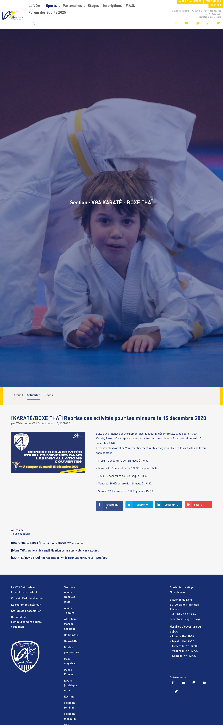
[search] (33, 23)
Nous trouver (178, 592)
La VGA (34, 6)
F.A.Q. (130, 6)
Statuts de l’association (26, 611)
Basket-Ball (71, 641)
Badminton (71, 635)
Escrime (69, 696)
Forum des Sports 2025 (47, 12)
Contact (215, 5)
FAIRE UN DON (213, 1)
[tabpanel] (111, 545)
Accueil (18, 395)
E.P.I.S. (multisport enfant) (71, 685)
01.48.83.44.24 (186, 614)
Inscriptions (112, 6)
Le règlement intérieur (26, 604)
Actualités (33, 395)
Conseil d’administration (27, 598)
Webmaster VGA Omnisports (34, 423)
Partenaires (72, 6)
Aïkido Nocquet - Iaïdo (70, 597)
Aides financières (190, 1)
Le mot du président (24, 592)
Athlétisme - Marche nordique (72, 624)
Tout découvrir (20, 534)
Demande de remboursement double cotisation (26, 622)
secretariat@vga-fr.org (185, 619)
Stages (93, 6)
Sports (51, 6)
